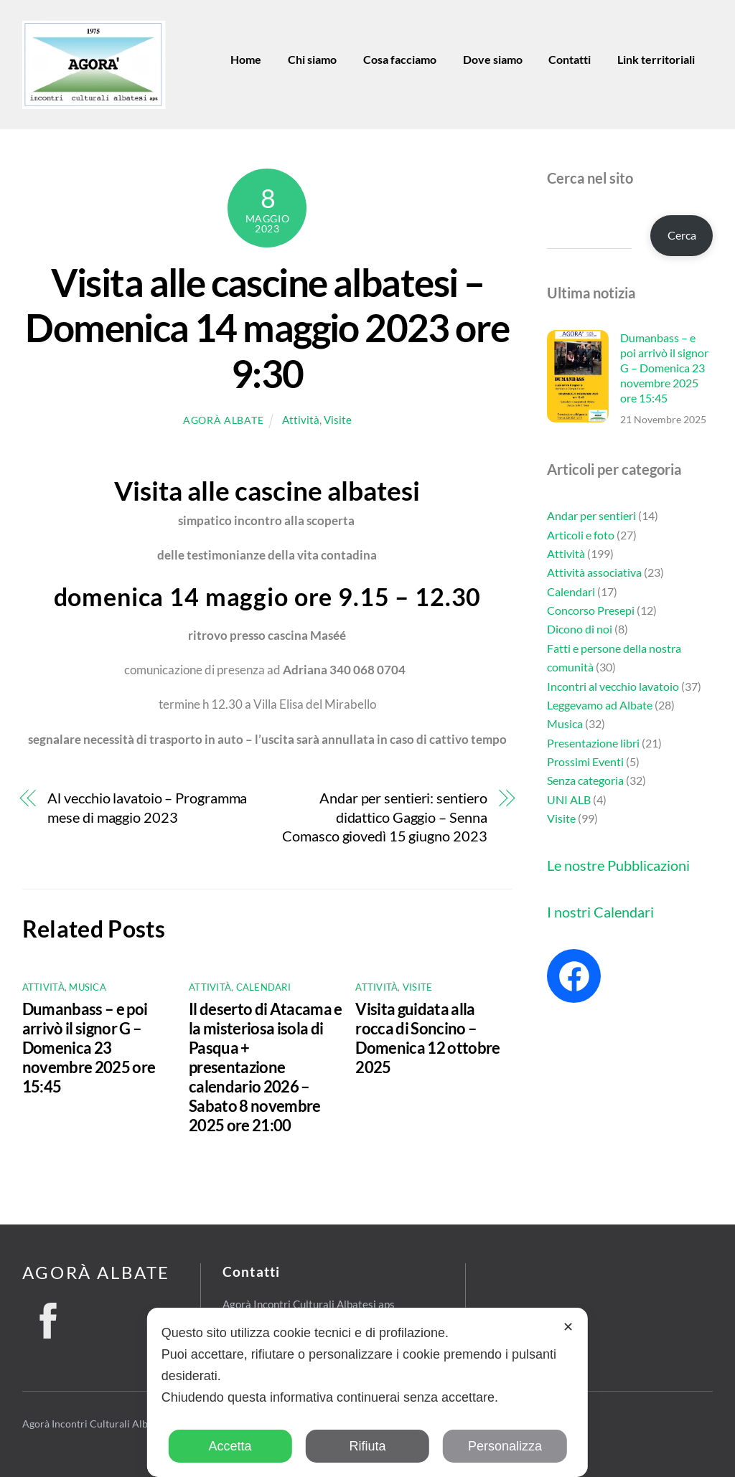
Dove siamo (493, 59)
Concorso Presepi (591, 610)
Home (245, 59)
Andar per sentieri (591, 515)
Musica (87, 987)
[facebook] (48, 1316)
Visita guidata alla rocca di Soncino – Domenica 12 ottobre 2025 (427, 1038)
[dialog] (367, 1392)
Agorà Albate (223, 420)
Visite (338, 419)
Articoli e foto (580, 534)
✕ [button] (568, 1327)
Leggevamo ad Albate (599, 705)
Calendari (263, 987)
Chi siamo (312, 59)
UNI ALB (569, 799)
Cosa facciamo (399, 59)
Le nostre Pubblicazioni (618, 865)
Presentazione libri (593, 742)
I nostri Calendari (600, 911)
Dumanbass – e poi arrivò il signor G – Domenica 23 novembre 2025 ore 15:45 (89, 1047)
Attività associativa (594, 572)
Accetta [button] (230, 1446)
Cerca (682, 235)
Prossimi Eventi (585, 761)
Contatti (569, 59)
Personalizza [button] (505, 1446)
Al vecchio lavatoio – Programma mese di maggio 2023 (147, 807)
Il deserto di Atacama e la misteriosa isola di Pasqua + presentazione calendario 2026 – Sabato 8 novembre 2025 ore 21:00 (265, 1067)
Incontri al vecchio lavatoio (613, 685)
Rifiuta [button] (367, 1446)
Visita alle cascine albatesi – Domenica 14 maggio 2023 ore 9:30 (267, 328)
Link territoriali (656, 59)
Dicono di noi (579, 629)
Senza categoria (585, 780)
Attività (300, 419)
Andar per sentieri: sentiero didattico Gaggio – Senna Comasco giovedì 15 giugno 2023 (384, 817)
